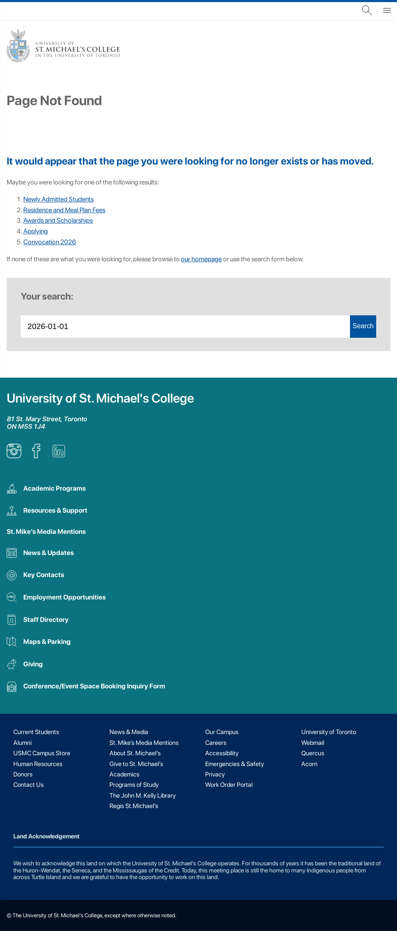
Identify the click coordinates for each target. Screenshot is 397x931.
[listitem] (14, 456)
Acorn (309, 764)
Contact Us (28, 785)
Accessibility (221, 753)
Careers (215, 743)
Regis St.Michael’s (133, 806)
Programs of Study (134, 785)
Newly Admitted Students (58, 199)
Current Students (36, 732)
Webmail (312, 743)
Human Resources (37, 764)
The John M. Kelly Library (142, 795)
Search (363, 325)
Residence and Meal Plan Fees (64, 210)
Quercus (312, 753)
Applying (35, 231)
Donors (22, 774)
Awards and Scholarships (58, 220)
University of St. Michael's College (100, 398)
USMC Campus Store (41, 753)
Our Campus (221, 732)
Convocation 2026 (49, 242)
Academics (124, 774)
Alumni (22, 743)
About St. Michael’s (135, 753)
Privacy (215, 774)
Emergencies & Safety (234, 764)
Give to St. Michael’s (136, 764)
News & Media (128, 732)
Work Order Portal (229, 785)
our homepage (201, 259)
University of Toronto (328, 732)
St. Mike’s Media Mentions (46, 532)
